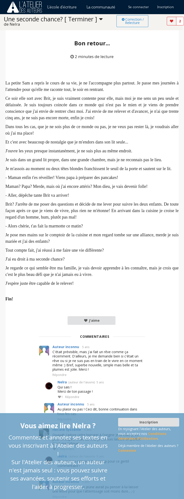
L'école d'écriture (62, 7)
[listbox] (60, 21)
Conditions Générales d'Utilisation (142, 436)
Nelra (62, 382)
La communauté (100, 7)
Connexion (127, 450)
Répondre (59, 375)
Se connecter (138, 7)
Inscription (165, 7)
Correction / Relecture (132, 21)
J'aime (92, 320)
